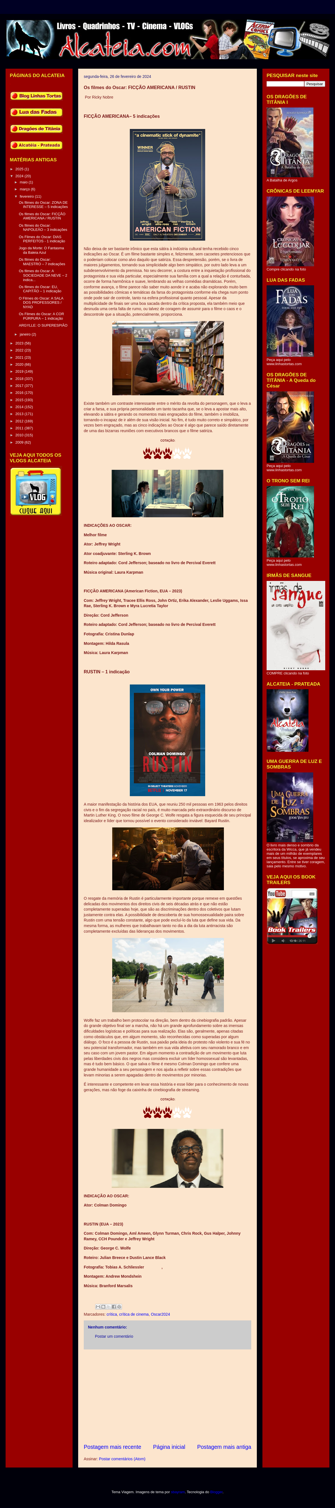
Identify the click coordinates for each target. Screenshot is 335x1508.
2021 (20, 357)
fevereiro (27, 196)
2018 (20, 379)
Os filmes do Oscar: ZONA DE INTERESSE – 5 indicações (43, 204)
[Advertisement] (167, 1396)
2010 (20, 435)
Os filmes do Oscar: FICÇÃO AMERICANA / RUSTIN (42, 216)
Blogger (216, 1492)
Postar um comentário (114, 1336)
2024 (20, 176)
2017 (20, 386)
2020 (20, 364)
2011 (20, 428)
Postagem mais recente (112, 1447)
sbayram (178, 1492)
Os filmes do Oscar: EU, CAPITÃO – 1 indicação (40, 289)
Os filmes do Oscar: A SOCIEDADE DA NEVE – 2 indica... (43, 275)
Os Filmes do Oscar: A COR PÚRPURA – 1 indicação (41, 316)
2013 (20, 414)
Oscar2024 (160, 1314)
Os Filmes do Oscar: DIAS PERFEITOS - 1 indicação (42, 239)
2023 (20, 343)
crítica (112, 1314)
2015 (20, 400)
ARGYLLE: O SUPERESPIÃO (43, 325)
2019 (20, 371)
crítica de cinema (134, 1314)
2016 (20, 393)
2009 (20, 442)
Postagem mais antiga (224, 1447)
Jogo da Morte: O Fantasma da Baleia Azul (41, 250)
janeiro (26, 334)
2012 (20, 421)
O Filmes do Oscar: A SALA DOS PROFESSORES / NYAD (41, 302)
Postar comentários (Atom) (122, 1459)
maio (24, 182)
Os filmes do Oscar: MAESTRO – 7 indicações (42, 261)
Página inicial (169, 1447)
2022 (20, 350)
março (25, 189)
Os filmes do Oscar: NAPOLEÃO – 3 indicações (43, 227)
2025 (20, 169)
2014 (20, 407)
